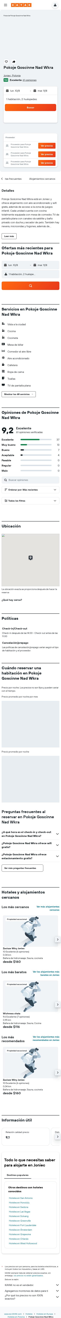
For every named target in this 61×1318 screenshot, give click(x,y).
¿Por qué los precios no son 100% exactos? (32, 1297)
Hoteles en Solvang (18, 1216)
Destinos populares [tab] (18, 1175)
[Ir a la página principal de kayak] (21, 5)
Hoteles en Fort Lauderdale (22, 1225)
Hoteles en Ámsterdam (20, 1229)
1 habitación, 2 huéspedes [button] (21, 99)
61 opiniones (29, 80)
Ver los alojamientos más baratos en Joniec (46, 973)
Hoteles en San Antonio (21, 1198)
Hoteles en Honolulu (19, 1202)
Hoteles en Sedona (18, 1207)
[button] (5, 5)
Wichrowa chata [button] (11, 1013)
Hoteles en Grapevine (20, 1234)
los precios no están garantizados (28, 1275)
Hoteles (29, 1314)
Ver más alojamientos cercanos (48, 908)
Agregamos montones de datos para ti (32, 1291)
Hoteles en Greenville (20, 1220)
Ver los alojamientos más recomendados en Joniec (46, 1038)
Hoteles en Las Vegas (19, 1211)
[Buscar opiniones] (33, 480)
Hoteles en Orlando (18, 1238)
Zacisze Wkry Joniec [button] (14, 948)
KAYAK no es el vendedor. (32, 1285)
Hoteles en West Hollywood (23, 1243)
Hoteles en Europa (44, 1314)
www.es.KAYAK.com (13, 1314)
